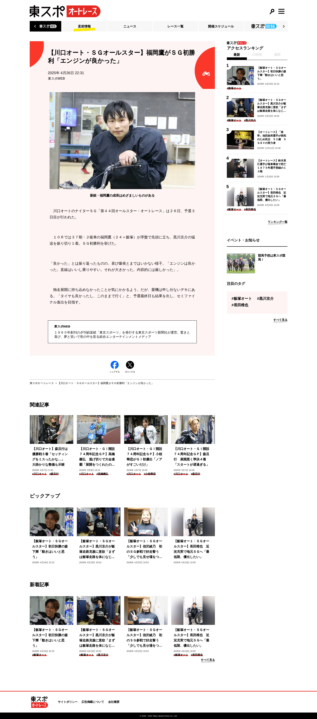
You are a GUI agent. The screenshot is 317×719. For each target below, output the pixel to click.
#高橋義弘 (102, 473)
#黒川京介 (102, 654)
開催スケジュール (221, 26)
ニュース (129, 26)
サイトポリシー (68, 701)
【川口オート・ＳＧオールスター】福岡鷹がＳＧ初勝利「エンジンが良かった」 (106, 383)
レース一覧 (175, 26)
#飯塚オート (39, 654)
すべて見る (208, 659)
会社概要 (113, 701)
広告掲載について (92, 701)
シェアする (115, 367)
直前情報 (84, 26)
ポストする (130, 367)
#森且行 (54, 473)
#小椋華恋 (150, 473)
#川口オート (39, 473)
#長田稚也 (197, 654)
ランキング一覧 (277, 221)
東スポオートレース (42, 383)
